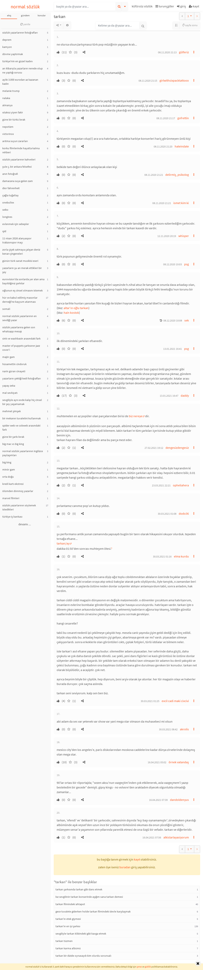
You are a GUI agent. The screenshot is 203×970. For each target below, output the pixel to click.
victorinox (8, 134)
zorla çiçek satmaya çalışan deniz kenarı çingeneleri (21, 251)
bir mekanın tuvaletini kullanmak (21, 418)
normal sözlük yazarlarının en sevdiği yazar (19, 318)
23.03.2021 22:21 (161, 485)
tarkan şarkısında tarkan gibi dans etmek (79, 889)
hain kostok (71, 312)
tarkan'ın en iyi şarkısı (68, 926)
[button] (143, 7)
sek (186, 320)
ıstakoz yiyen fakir (12, 112)
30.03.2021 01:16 (162, 556)
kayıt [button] (137, 859)
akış (9, 15)
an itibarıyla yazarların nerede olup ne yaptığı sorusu (22, 70)
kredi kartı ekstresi (12, 484)
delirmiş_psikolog (177, 175)
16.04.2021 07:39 (158, 800)
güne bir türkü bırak (13, 119)
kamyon (7, 47)
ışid (4, 231)
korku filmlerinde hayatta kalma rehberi (21, 150)
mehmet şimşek (11, 411)
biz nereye (135, 416)
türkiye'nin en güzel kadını (17, 61)
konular (42, 15)
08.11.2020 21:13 (167, 52)
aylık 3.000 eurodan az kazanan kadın (20, 81)
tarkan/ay (63, 543)
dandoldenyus (179, 800)
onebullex (8, 202)
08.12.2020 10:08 (172, 320)
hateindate (182, 146)
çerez (139, 966)
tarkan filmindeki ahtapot (70, 904)
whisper (183, 236)
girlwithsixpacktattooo (174, 80)
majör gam (8, 357)
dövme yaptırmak (12, 54)
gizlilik (148, 966)
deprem (6, 39)
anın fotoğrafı (10, 174)
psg (186, 264)
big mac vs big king (13, 444)
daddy (185, 395)
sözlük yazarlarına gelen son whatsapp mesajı (18, 329)
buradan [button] (125, 867)
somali (6, 309)
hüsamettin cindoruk (14, 364)
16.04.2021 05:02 (157, 762)
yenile (25, 24)
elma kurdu (181, 556)
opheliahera (181, 485)
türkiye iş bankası (12, 516)
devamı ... (24, 524)
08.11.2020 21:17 (165, 118)
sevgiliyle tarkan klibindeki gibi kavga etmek (81, 933)
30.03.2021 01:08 (167, 513)
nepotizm (7, 126)
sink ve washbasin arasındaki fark (21, 338)
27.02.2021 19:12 (154, 448)
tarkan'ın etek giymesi (68, 919)
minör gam (8, 469)
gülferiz (184, 52)
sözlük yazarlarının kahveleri (18, 159)
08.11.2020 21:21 (153, 175)
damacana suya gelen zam (17, 181)
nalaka (6, 98)
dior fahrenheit (11, 188)
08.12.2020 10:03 (172, 264)
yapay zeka (8, 385)
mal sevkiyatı (9, 393)
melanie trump (11, 91)
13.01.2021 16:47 (169, 395)
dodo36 (184, 513)
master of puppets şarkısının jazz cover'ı (21, 347)
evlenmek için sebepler (15, 224)
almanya (7, 105)
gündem (25, 15)
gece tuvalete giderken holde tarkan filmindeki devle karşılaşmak (93, 911)
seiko (5, 209)
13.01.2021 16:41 (172, 349)
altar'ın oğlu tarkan (76, 308)
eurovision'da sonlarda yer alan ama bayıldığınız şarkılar (23, 281)
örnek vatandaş (179, 762)
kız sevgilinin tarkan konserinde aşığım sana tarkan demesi (89, 896)
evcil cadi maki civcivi (175, 701)
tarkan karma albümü (68, 948)
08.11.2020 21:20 (163, 146)
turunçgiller (164, 6)
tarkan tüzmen (64, 941)
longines (7, 217)
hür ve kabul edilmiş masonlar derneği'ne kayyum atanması (19, 299)
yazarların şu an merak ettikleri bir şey (22, 270)
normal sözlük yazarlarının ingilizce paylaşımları (22, 453)
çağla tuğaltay (10, 195)
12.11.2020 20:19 (166, 236)
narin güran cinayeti (13, 371)
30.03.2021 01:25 (150, 701)
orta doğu (8, 476)
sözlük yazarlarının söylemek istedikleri (19, 507)
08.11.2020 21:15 (148, 80)
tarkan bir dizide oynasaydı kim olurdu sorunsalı (83, 955)
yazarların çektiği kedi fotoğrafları (21, 378)
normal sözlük (25, 6)
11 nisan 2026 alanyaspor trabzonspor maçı (16, 240)
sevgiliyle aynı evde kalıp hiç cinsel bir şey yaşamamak (22, 402)
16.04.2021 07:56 (151, 837)
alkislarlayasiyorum (176, 837)
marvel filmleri (10, 498)
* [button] (111, 548)
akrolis (184, 729)
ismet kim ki (181, 203)
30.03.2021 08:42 (168, 729)
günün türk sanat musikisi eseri (20, 261)
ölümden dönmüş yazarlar (17, 491)
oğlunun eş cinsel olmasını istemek (22, 290)
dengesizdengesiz (177, 448)
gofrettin (183, 118)
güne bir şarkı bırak (13, 436)
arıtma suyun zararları (15, 141)
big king (6, 462)
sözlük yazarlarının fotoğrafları (20, 32)
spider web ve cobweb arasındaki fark (21, 427)
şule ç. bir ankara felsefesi (17, 166)
